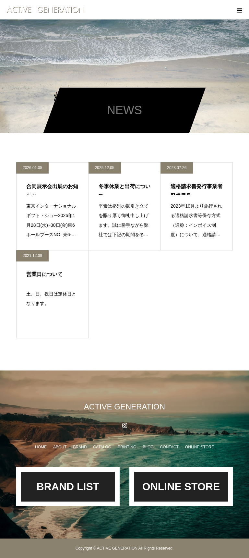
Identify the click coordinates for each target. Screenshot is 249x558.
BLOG (148, 447)
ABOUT (59, 447)
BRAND (80, 447)
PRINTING (127, 447)
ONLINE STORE (199, 447)
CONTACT (169, 447)
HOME (41, 447)
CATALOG (102, 447)
